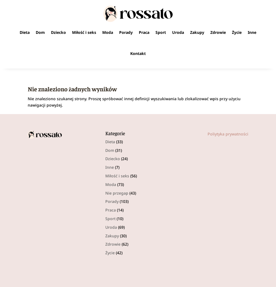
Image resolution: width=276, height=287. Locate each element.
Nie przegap (116, 193)
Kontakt (138, 53)
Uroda (178, 32)
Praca (144, 32)
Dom (40, 32)
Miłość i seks (84, 32)
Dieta (25, 32)
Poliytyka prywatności (228, 134)
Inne (252, 32)
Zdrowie (218, 32)
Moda (107, 32)
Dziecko (58, 32)
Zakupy (197, 32)
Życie (237, 32)
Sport (160, 32)
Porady (126, 32)
